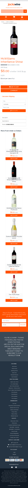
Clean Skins (14, 372)
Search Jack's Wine (14, 381)
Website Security (14, 415)
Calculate (14, 110)
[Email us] (12, 467)
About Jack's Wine (14, 420)
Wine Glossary (14, 392)
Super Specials (14, 376)
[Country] (14, 104)
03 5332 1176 (14, 442)
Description (5, 117)
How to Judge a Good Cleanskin (14, 390)
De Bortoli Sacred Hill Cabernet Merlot (14, 265)
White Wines (14, 368)
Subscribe (22, 324)
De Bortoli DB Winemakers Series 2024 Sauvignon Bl (14, 151)
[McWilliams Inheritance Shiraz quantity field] (14, 83)
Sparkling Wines (14, 370)
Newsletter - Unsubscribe (14, 429)
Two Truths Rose (14, 294)
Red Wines (14, 366)
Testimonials (14, 423)
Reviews (8, 124)
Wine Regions (14, 398)
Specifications (5, 121)
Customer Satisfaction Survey (14, 425)
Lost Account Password (14, 435)
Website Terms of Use (14, 407)
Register (14, 454)
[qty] (14, 101)
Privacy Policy (14, 411)
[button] (14, 90)
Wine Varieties (14, 396)
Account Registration (14, 433)
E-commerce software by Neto (14, 485)
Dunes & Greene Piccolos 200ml (14, 237)
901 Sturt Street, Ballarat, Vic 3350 (14, 446)
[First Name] (14, 321)
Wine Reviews (14, 394)
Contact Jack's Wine (14, 437)
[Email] (10, 325)
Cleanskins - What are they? (14, 388)
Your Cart (14, 403)
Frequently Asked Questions (14, 405)
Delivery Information (14, 409)
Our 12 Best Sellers (14, 383)
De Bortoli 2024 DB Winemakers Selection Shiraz (14, 179)
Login (14, 452)
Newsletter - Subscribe (14, 427)
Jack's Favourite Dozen (14, 386)
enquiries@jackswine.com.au (14, 444)
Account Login (14, 431)
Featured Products (14, 374)
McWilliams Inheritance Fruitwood (14, 209)
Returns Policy (14, 413)
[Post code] (14, 107)
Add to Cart (14, 87)
